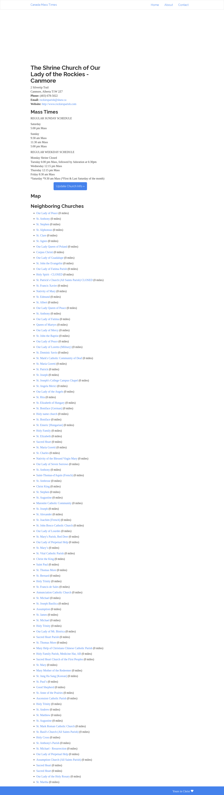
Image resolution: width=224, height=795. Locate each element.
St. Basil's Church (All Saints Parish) (57, 731)
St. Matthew (43, 715)
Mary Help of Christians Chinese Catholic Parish (64, 648)
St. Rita (40, 397)
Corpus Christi (44, 252)
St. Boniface (43, 419)
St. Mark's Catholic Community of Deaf (59, 358)
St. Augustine (44, 497)
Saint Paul (42, 564)
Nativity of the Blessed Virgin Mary (56, 458)
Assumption (43, 609)
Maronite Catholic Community (54, 503)
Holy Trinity (43, 581)
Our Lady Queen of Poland (51, 246)
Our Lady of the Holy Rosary (53, 776)
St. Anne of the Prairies (49, 692)
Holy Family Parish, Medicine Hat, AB (58, 653)
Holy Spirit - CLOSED (49, 274)
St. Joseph (42, 374)
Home (155, 5)
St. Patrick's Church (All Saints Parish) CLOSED (64, 280)
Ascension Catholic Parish (51, 698)
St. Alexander (44, 514)
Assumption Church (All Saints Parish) (58, 759)
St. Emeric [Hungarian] (49, 425)
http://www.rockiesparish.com (59, 104)
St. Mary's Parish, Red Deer (52, 536)
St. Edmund (43, 296)
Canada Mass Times (44, 4)
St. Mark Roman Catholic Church (55, 726)
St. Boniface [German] (49, 408)
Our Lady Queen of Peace (51, 307)
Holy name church (47, 413)
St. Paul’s (41, 681)
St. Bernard (42, 575)
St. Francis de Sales (47, 586)
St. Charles (42, 452)
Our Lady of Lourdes (48, 531)
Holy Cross (42, 737)
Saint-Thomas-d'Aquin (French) (54, 475)
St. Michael (42, 598)
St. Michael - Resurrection (51, 748)
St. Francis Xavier (46, 285)
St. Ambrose (43, 480)
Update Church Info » (70, 186)
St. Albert (41, 302)
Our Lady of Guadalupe (50, 257)
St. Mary (41, 664)
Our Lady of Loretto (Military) (54, 347)
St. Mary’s (42, 547)
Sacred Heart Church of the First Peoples (59, 659)
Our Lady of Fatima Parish (51, 268)
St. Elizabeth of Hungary (50, 402)
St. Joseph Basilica (47, 603)
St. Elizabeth (43, 436)
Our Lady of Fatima (47, 319)
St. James (41, 614)
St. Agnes (41, 241)
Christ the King (45, 558)
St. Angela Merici (46, 386)
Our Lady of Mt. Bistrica (50, 631)
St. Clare (41, 235)
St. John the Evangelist (49, 263)
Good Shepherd (45, 687)
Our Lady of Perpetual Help (52, 542)
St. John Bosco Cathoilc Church (54, 525)
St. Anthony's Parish (47, 743)
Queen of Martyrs (46, 324)
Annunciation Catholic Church (53, 592)
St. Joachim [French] (48, 519)
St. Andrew (42, 709)
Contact (183, 5)
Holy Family (43, 430)
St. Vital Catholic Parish (50, 553)
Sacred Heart (43, 441)
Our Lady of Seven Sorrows (52, 464)
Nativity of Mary (46, 291)
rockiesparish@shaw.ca (53, 99)
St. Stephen (42, 224)
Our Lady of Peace (47, 213)
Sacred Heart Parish (47, 637)
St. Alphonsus (44, 229)
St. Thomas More (46, 570)
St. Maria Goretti (46, 363)
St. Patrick (42, 369)
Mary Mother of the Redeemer (53, 670)
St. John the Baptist (47, 335)
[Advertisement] (112, 37)
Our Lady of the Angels (49, 391)
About (168, 5)
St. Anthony (43, 218)
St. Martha (42, 782)
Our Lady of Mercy (47, 330)
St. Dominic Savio (46, 352)
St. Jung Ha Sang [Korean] (51, 676)
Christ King (43, 486)
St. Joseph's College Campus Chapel (57, 380)
